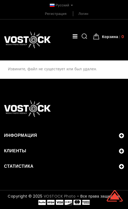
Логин (83, 13)
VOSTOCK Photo (60, 196)
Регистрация (56, 13)
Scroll (115, 196)
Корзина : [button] (113, 36)
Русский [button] (61, 5)
